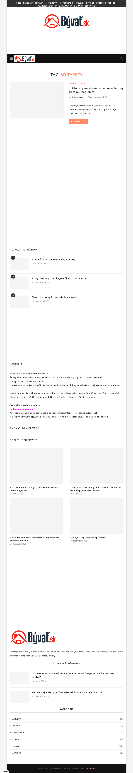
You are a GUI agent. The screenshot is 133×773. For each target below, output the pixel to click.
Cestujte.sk (90, 6)
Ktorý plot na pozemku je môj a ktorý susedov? (60, 278)
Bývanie (72, 83)
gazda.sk (78, 6)
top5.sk (111, 3)
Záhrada (67, 752)
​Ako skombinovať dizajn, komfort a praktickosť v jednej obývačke (35, 489)
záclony (72, 385)
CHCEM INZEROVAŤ (24, 3)
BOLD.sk (80, 3)
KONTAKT (39, 3)
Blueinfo (91, 768)
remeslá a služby (44, 397)
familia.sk (101, 3)
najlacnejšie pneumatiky (22, 409)
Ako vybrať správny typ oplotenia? (88, 537)
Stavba (67, 739)
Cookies (4, 772)
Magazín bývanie (52, 3)
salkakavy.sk (65, 6)
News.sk (90, 3)
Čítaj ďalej (78, 121)
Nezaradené (67, 732)
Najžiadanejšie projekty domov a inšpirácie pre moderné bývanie (34, 539)
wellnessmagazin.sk (47, 6)
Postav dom (68, 3)
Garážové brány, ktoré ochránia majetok (55, 297)
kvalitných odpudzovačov (35, 377)
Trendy (83, 83)
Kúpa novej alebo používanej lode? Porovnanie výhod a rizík (67, 692)
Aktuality (67, 719)
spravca (79, 97)
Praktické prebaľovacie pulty (24, 405)
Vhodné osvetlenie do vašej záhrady (53, 259)
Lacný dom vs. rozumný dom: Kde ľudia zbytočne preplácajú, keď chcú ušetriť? (95, 489)
